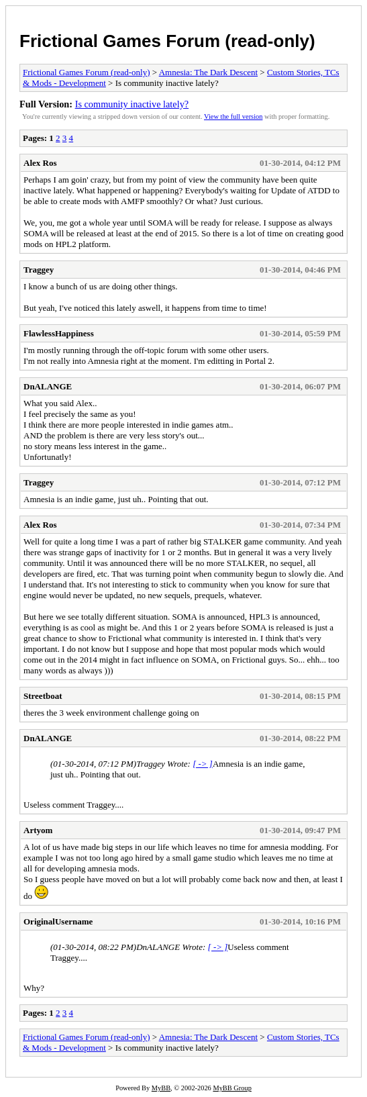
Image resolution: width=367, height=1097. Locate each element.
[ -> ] (203, 764)
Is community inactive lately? (132, 104)
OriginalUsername (58, 921)
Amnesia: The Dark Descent (208, 72)
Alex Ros (39, 163)
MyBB (161, 1088)
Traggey (38, 270)
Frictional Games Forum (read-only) (167, 41)
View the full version (233, 116)
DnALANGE (47, 386)
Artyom (37, 830)
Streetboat (42, 696)
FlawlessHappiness (58, 333)
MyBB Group (232, 1088)
